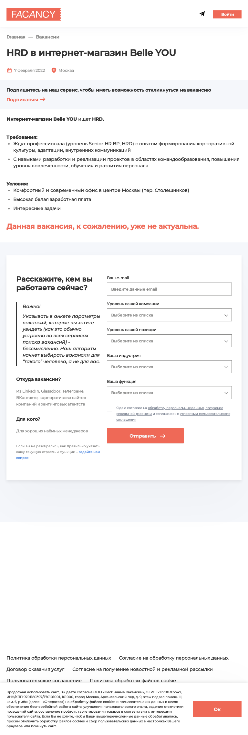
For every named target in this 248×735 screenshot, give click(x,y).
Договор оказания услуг (35, 669)
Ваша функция (121, 381)
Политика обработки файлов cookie (133, 681)
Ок (217, 709)
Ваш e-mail (118, 277)
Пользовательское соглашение (44, 681)
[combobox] (169, 289)
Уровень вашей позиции (131, 329)
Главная (16, 37)
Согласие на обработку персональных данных (173, 658)
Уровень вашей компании (133, 303)
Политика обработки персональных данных (58, 658)
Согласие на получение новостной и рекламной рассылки (142, 669)
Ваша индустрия (123, 355)
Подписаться (26, 100)
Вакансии (47, 37)
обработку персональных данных (176, 408)
